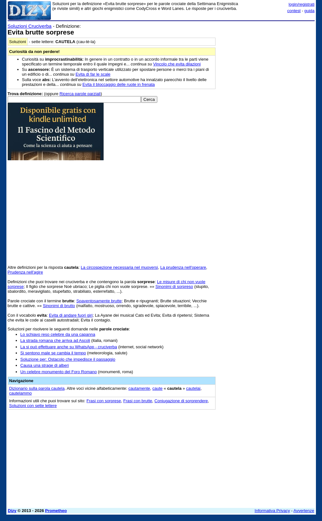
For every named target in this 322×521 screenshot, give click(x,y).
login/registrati (302, 4)
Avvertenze (304, 510)
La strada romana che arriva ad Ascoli (55, 340)
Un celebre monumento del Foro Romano (58, 371)
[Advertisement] (267, 63)
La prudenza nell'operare (183, 267)
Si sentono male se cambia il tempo (53, 353)
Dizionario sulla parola (37, 388)
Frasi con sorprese (104, 400)
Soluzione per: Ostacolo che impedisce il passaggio (67, 359)
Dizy (12, 510)
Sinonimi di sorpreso (174, 286)
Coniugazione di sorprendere (181, 400)
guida (309, 10)
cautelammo (20, 393)
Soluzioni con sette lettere (33, 405)
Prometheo (56, 510)
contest (294, 10)
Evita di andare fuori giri (71, 315)
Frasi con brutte (137, 400)
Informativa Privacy (272, 510)
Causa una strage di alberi (44, 365)
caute (158, 388)
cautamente (139, 388)
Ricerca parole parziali (80, 93)
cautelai (193, 388)
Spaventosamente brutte (99, 300)
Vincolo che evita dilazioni (177, 64)
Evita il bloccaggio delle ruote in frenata (118, 84)
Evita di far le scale (92, 74)
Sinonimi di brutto (59, 305)
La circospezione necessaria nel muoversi (119, 267)
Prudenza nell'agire (25, 272)
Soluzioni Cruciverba (30, 26)
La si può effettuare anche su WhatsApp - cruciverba (68, 346)
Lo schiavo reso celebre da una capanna (57, 334)
